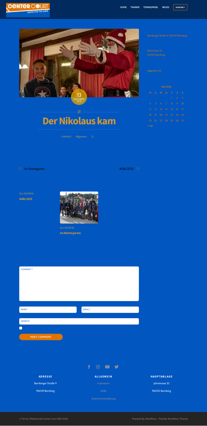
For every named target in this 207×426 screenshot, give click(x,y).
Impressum (103, 383)
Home (123, 7)
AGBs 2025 (126, 169)
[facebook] (90, 367)
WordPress (151, 419)
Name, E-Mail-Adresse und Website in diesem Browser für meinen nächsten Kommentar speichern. (79, 328)
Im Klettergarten (34, 169)
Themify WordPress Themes (173, 419)
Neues (165, 7)
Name (24, 309)
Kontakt (180, 7)
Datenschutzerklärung (103, 398)
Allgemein (81, 136)
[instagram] (99, 367)
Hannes (66, 136)
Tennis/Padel (150, 7)
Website (25, 321)
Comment (27, 269)
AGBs (103, 391)
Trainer (135, 7)
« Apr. (150, 125)
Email (87, 309)
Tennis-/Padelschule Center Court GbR (42, 419)
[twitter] (117, 367)
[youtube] (108, 367)
